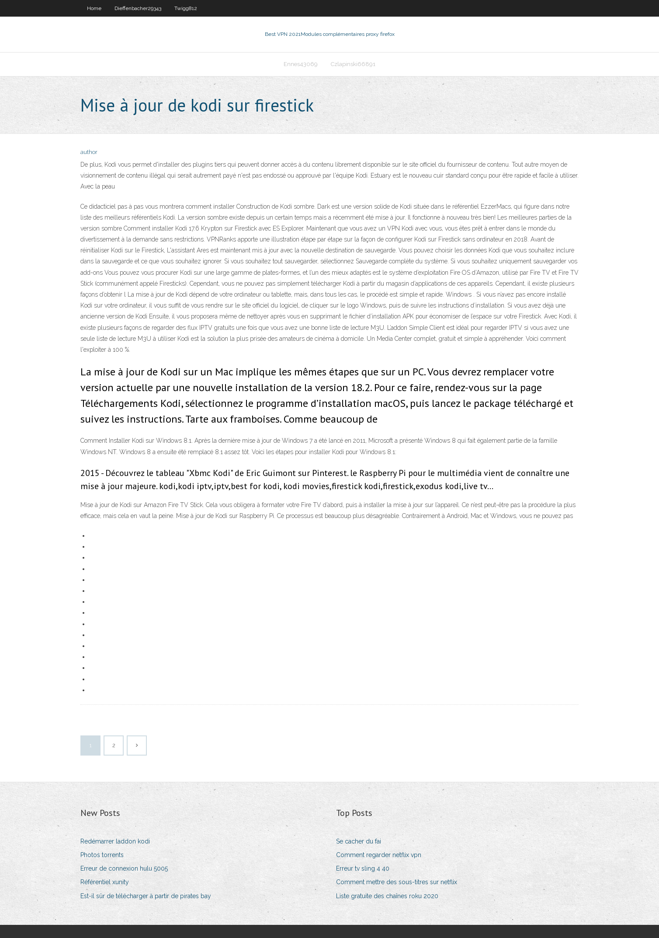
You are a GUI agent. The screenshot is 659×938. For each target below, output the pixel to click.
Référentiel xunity (104, 882)
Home (94, 8)
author (88, 152)
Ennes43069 (301, 64)
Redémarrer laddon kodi (115, 841)
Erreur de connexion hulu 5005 (124, 868)
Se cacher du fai (358, 841)
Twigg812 (185, 8)
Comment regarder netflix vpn (378, 854)
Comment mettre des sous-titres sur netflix (396, 882)
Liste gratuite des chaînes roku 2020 (387, 896)
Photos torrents (102, 854)
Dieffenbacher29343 (137, 8)
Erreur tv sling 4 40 (362, 868)
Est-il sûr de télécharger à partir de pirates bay (145, 896)
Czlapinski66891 (353, 64)
